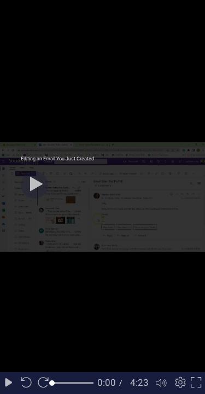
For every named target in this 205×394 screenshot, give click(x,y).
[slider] (72, 383)
